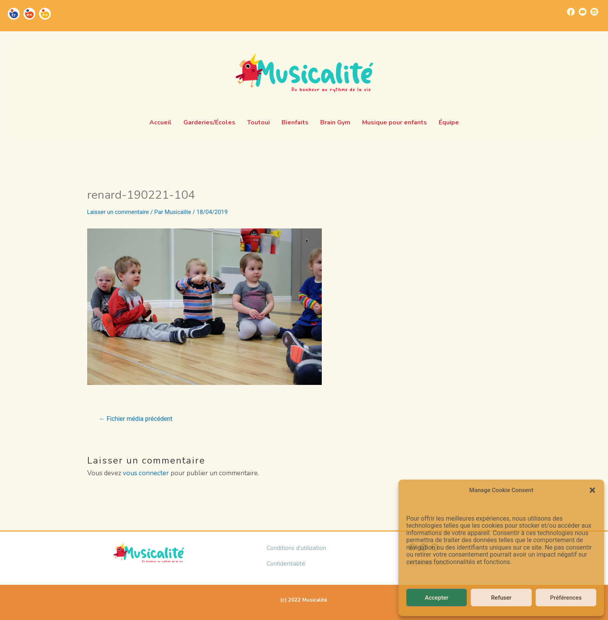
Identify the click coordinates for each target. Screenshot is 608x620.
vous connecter (146, 473)
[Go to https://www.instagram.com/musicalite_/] (594, 12)
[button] (592, 490)
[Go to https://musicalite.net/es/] (45, 14)
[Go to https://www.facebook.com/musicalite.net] (571, 12)
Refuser (501, 597)
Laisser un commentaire (118, 212)
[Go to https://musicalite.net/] (14, 14)
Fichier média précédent (136, 419)
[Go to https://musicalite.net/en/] (29, 14)
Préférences (566, 597)
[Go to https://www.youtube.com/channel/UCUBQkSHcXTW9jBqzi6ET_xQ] (582, 12)
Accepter (436, 597)
